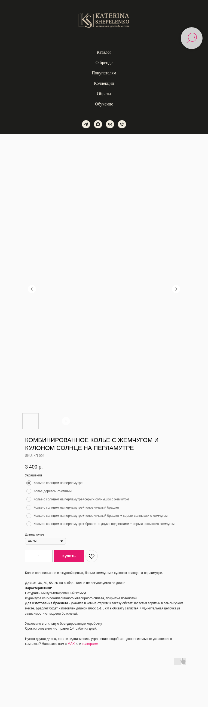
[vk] (110, 124)
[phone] (122, 124)
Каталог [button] (104, 52)
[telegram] (86, 124)
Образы (104, 93)
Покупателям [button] (104, 73)
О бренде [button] (104, 62)
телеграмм (90, 644)
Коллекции (104, 83)
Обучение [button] (104, 104)
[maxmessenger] (98, 124)
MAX (71, 644)
